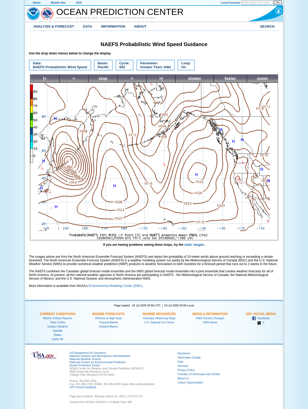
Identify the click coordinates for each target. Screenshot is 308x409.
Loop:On (184, 66)
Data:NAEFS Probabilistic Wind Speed (58, 66)
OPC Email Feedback (83, 387)
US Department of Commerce (88, 352)
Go (277, 2)
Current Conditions (57, 314)
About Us (183, 378)
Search (267, 26)
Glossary (182, 365)
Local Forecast (230, 2)
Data (87, 26)
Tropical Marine (108, 322)
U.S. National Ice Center (159, 322)
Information (113, 26)
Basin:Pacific (101, 66)
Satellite (58, 330)
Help (180, 361)
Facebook (261, 318)
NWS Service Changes (210, 318)
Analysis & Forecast (53, 26)
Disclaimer (183, 353)
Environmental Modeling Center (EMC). (116, 286)
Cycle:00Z (122, 66)
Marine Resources (159, 314)
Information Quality (189, 357)
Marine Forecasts (108, 314)
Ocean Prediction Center (119, 12)
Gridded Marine (108, 326)
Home (37, 2)
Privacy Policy (186, 370)
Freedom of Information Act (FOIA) (198, 374)
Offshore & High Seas (108, 318)
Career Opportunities (190, 382)
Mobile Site (58, 2)
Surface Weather (57, 326)
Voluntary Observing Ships (159, 318)
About (140, 26)
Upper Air (57, 339)
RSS (79, 2)
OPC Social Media (261, 314)
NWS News (210, 322)
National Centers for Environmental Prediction (98, 362)
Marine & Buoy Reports (57, 318)
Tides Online (57, 322)
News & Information (209, 314)
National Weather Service (85, 359)
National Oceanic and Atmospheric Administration (106, 18)
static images (194, 245)
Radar (57, 334)
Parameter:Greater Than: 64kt (153, 66)
